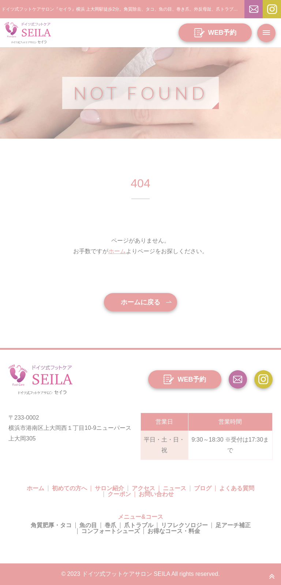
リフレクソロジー (184, 525)
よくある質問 (236, 488)
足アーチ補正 (233, 525)
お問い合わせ (156, 494)
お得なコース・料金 (173, 531)
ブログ (202, 488)
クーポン (119, 494)
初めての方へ (69, 488)
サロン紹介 (109, 488)
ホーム (117, 251)
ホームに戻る (140, 302)
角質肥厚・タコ (51, 525)
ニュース (174, 488)
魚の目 (88, 525)
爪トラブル (138, 525)
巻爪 (110, 525)
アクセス (143, 488)
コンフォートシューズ (110, 531)
